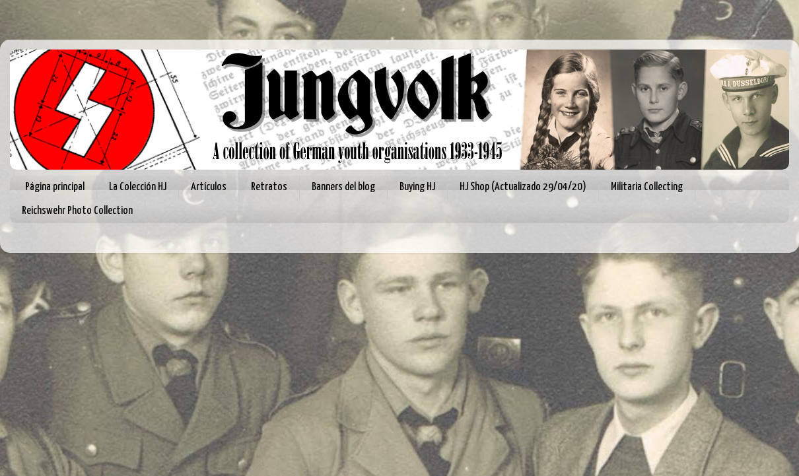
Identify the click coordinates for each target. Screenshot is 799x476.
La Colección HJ (137, 187)
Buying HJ (417, 187)
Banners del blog (343, 187)
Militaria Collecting (647, 187)
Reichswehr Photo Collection (77, 211)
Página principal (55, 187)
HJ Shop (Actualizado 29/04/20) (523, 187)
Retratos (269, 187)
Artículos (208, 187)
